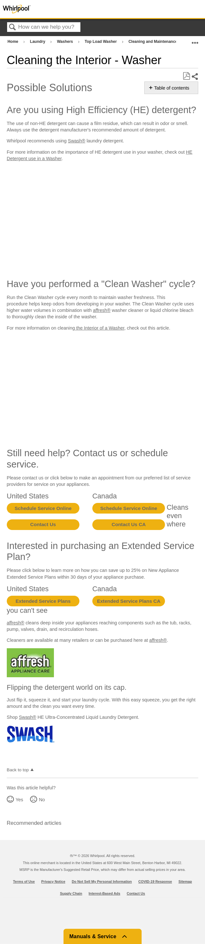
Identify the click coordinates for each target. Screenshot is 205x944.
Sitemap (185, 881)
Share (194, 76)
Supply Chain (71, 893)
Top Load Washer (101, 41)
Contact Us (43, 524)
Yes (19, 799)
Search (12, 28)
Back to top (18, 769)
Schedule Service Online (43, 508)
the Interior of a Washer (99, 328)
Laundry (38, 41)
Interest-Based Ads (104, 893)
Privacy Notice (53, 881)
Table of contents (171, 88)
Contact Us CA (129, 524)
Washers (65, 41)
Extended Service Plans (42, 601)
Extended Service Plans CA (128, 601)
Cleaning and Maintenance (153, 41)
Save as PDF (186, 76)
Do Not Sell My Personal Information (102, 881)
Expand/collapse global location (195, 40)
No (42, 799)
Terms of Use (24, 881)
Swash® (76, 140)
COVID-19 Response (155, 881)
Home (13, 41)
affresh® (101, 310)
